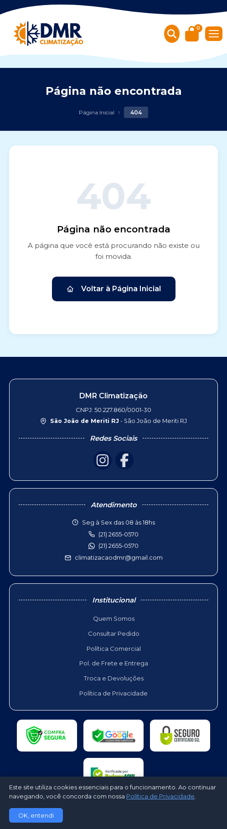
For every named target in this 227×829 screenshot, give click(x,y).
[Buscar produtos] (172, 33)
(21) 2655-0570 (118, 545)
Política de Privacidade (113, 693)
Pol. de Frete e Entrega (113, 663)
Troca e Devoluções (114, 678)
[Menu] (213, 33)
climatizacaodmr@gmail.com (119, 557)
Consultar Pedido (113, 633)
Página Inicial (96, 112)
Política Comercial (114, 648)
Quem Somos (113, 618)
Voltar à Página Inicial (114, 288)
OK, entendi (36, 815)
